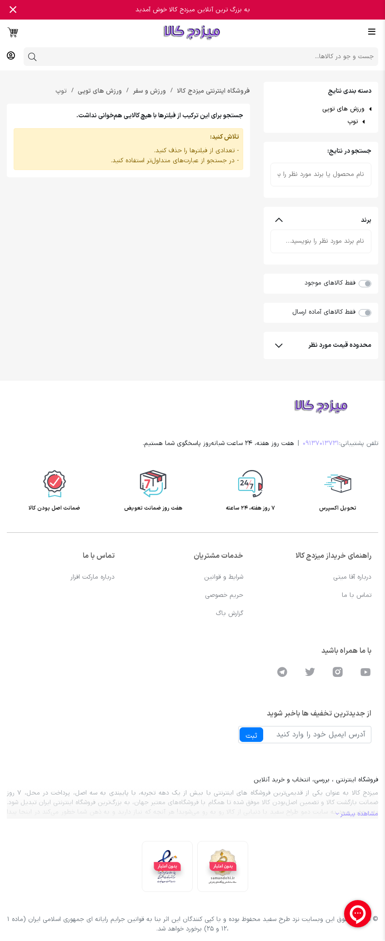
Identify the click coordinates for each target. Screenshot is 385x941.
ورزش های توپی (343, 109)
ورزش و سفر (148, 91)
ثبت (251, 736)
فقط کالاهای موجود (330, 283)
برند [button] (323, 220)
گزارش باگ (229, 613)
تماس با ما (356, 595)
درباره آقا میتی (352, 577)
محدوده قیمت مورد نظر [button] (323, 345)
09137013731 (321, 443)
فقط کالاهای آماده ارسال (323, 312)
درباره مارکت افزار (92, 577)
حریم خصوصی (224, 595)
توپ (353, 121)
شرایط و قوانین (223, 577)
